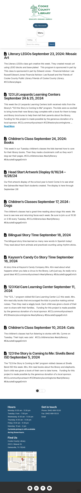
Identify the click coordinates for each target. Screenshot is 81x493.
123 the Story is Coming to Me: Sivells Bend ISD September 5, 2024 (39, 355)
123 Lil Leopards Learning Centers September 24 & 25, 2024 (32, 96)
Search (52, 44)
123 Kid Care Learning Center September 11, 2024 (39, 289)
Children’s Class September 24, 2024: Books (35, 141)
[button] (40, 33)
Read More (9, 126)
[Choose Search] (31, 40)
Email (43, 417)
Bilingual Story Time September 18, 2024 (39, 235)
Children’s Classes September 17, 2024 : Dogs (37, 204)
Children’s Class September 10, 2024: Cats (41, 327)
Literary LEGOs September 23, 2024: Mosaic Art (40, 56)
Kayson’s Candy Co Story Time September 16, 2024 (39, 259)
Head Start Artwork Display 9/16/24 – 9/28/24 (35, 174)
